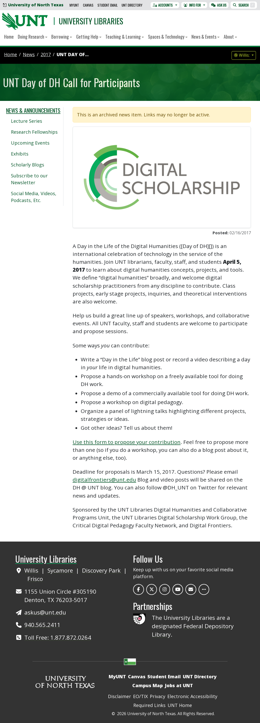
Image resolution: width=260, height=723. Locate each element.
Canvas (88, 5)
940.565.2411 (42, 624)
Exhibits (19, 154)
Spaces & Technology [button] (167, 36)
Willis (32, 570)
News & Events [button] (205, 36)
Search (244, 5)
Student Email (108, 5)
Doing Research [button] (32, 36)
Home (9, 36)
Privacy (157, 696)
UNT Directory (132, 5)
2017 (46, 54)
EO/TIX (140, 696)
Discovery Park (102, 570)
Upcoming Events (30, 143)
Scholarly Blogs (27, 165)
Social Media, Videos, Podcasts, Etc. (33, 196)
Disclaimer (119, 696)
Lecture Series (26, 121)
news (29, 54)
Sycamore (60, 570)
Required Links (149, 705)
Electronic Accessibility (192, 696)
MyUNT (74, 5)
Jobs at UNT (179, 685)
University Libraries (91, 21)
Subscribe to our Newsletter (29, 179)
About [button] (230, 36)
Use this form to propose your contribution (127, 441)
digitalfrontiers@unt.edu (104, 479)
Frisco (35, 578)
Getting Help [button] (88, 36)
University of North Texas (33, 5)
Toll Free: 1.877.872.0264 (57, 637)
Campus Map (147, 685)
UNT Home (180, 705)
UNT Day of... (73, 54)
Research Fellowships (34, 132)
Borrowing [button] (61, 36)
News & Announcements (33, 110)
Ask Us (218, 5)
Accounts (163, 5)
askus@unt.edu (45, 612)
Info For (192, 5)
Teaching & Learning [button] (124, 36)
